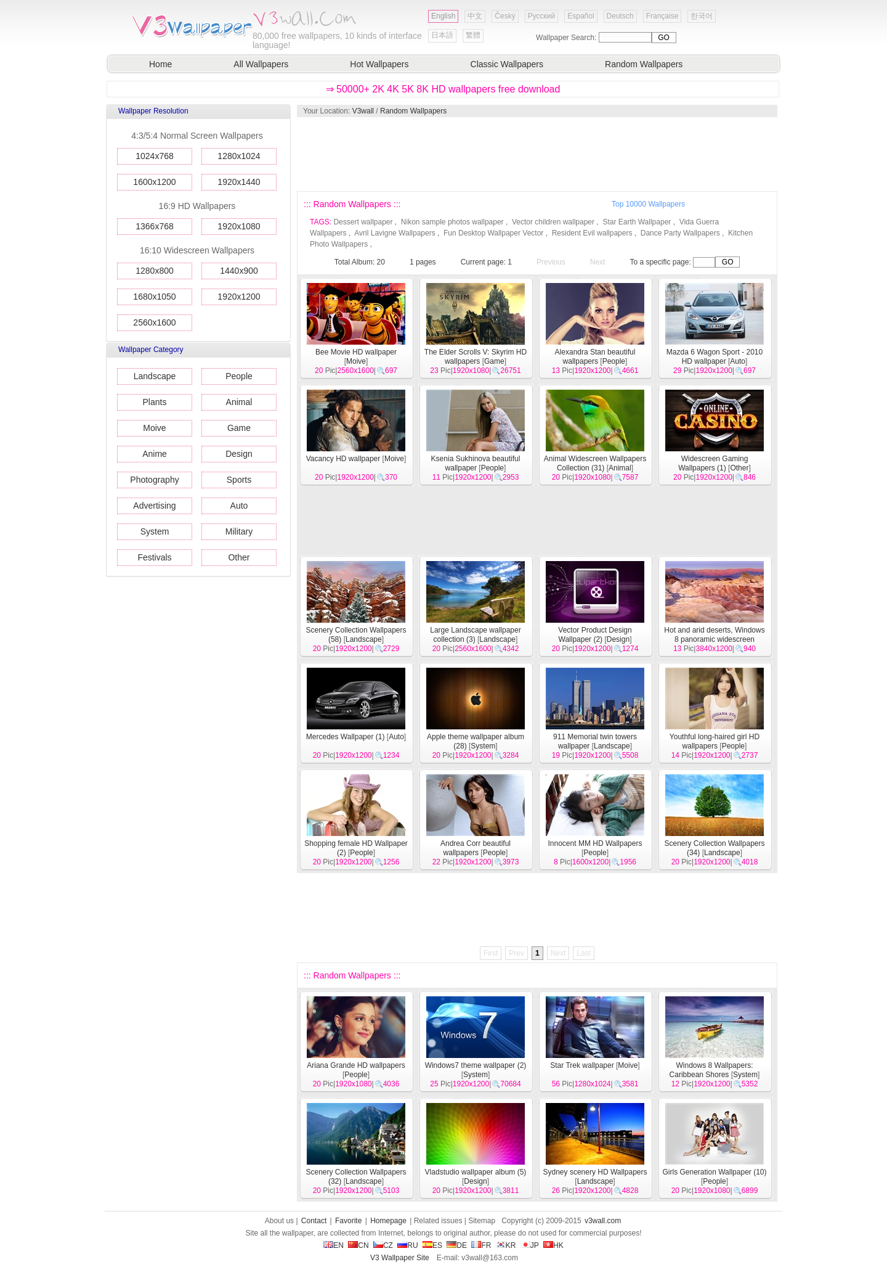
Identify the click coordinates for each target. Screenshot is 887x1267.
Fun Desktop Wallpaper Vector (493, 233)
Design (239, 454)
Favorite (348, 1220)
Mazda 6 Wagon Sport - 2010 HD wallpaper (714, 357)
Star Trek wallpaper (582, 1065)
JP (529, 1245)
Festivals (154, 557)
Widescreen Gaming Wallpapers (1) (713, 463)
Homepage (388, 1220)
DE (457, 1245)
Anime (154, 454)
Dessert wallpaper (362, 222)
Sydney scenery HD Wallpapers (595, 1172)
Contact (313, 1220)
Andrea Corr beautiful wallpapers (475, 848)
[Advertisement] (536, 154)
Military (239, 531)
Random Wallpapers (643, 64)
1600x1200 (154, 182)
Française (662, 16)
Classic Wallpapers (507, 64)
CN (358, 1245)
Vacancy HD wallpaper (343, 458)
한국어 (702, 16)
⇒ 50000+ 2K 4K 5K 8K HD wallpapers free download (443, 89)
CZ (383, 1245)
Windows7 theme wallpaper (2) (476, 1065)
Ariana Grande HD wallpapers (356, 1065)
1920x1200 (238, 296)
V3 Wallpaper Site (399, 1257)
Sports (239, 480)
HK (553, 1245)
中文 (475, 16)
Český (505, 16)
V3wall (363, 111)
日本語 (442, 35)
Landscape (155, 376)
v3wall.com (603, 1220)
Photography (154, 480)
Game (239, 428)
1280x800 (155, 271)
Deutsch (620, 16)
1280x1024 (238, 156)
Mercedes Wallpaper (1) (345, 736)
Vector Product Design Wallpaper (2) (594, 635)
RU (407, 1245)
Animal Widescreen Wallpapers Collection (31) (595, 463)
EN (333, 1245)
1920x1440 (238, 182)
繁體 (473, 35)
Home (160, 64)
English (443, 16)
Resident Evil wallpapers (592, 233)
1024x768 (155, 156)
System (154, 531)
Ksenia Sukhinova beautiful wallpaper (475, 463)
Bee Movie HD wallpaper (356, 352)
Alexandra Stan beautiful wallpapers (595, 357)
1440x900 (239, 271)
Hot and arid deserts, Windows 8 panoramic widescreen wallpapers (714, 639)
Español (580, 16)
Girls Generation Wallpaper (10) (715, 1172)
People (239, 376)
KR (506, 1245)
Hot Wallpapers (379, 64)
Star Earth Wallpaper (636, 222)
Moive (154, 428)
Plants (155, 402)
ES (432, 1245)
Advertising (154, 505)
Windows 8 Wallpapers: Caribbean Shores (711, 1070)
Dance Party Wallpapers (680, 233)
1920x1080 (238, 226)
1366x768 (155, 226)
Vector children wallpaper (553, 222)
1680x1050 (154, 296)
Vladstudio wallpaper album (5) (476, 1172)
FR (481, 1245)
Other (238, 557)
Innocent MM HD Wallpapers (595, 843)
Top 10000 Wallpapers (648, 204)
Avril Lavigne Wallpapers (394, 233)
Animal (239, 402)
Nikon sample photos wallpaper (452, 222)
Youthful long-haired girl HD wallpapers (714, 741)
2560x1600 (154, 322)
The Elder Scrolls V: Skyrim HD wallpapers (475, 357)
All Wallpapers (260, 64)
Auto (239, 505)
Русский (542, 16)
